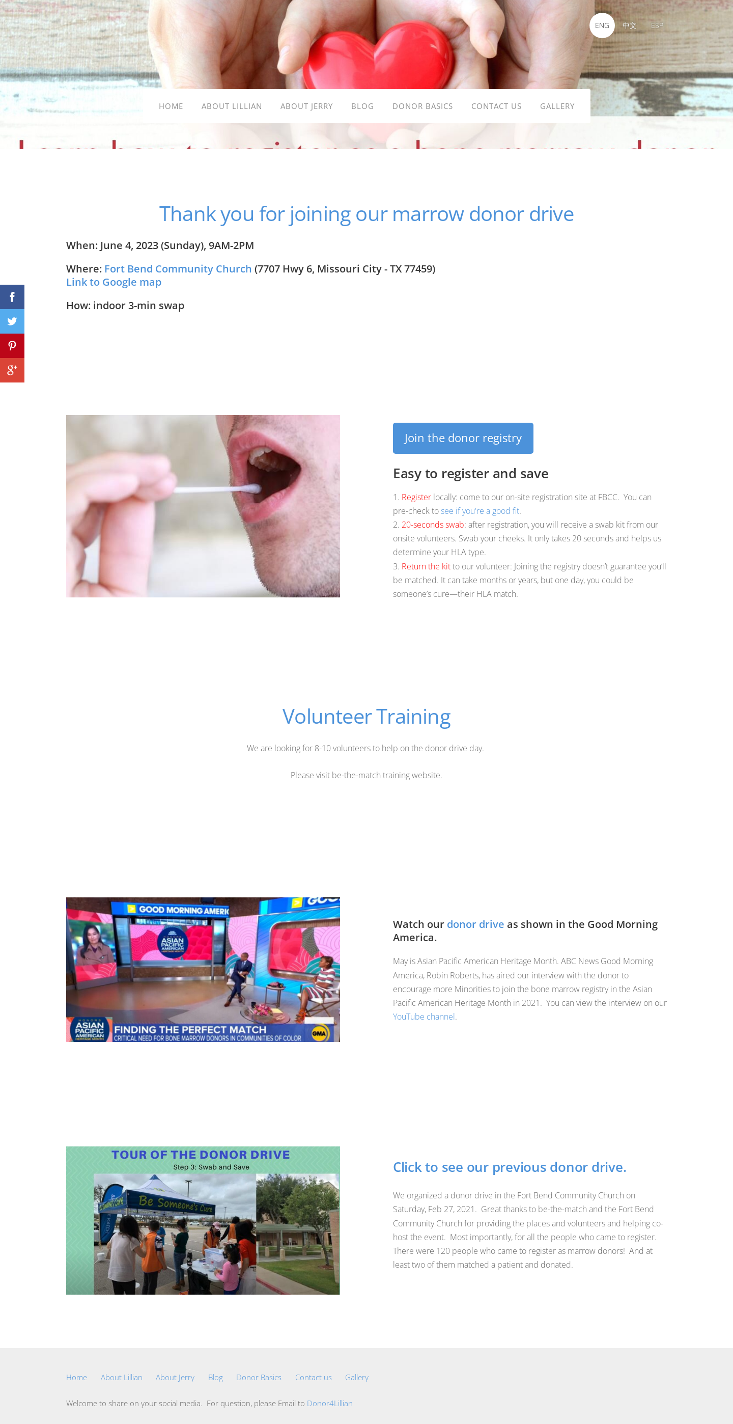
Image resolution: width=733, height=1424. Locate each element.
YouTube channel (424, 1010)
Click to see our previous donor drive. (509, 1161)
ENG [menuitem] (599, 25)
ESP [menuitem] (654, 25)
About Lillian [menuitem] (232, 103)
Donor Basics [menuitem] (422, 103)
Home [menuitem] (171, 103)
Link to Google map (113, 276)
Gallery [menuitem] (557, 103)
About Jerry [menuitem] (306, 103)
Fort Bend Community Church (178, 262)
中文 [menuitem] (626, 25)
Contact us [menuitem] (496, 103)
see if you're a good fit (480, 504)
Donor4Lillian (330, 1397)
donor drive (475, 918)
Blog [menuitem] (362, 103)
